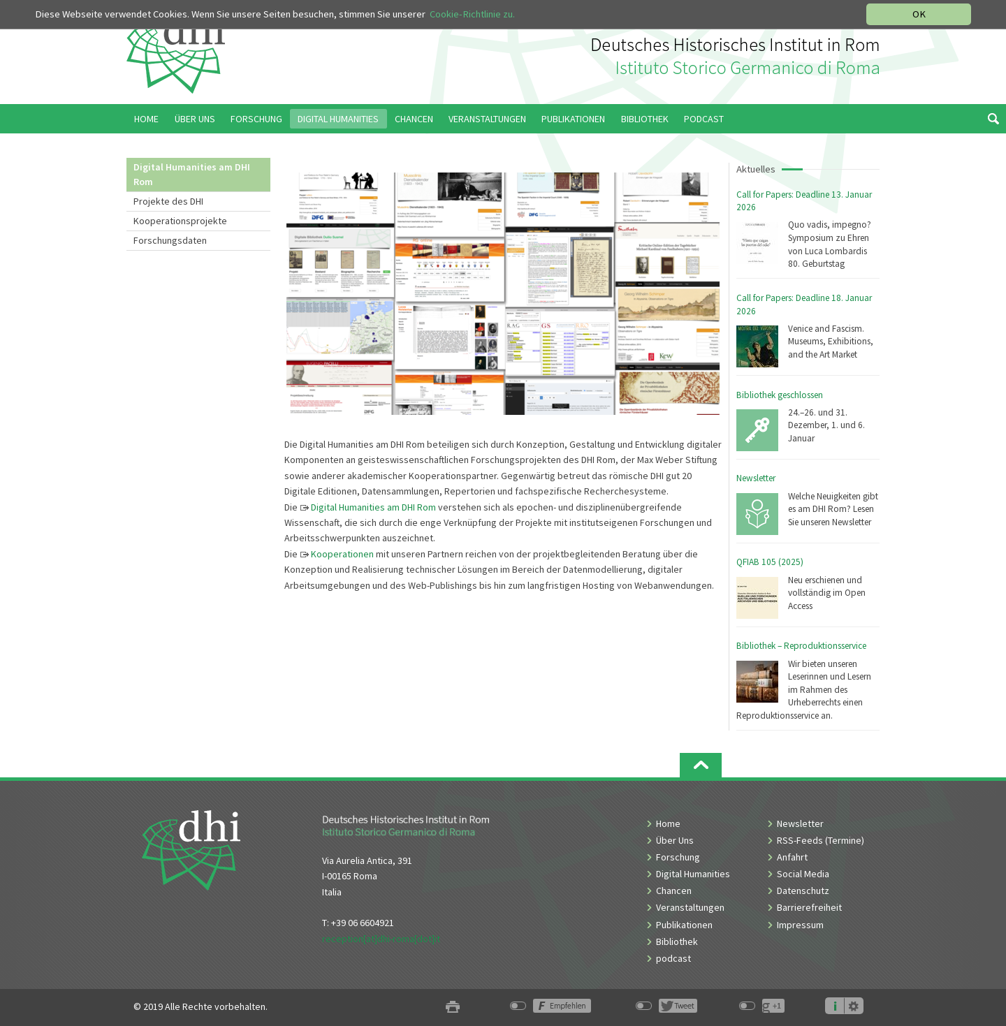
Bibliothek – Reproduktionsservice (801, 646)
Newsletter (755, 478)
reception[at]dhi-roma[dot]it (381, 938)
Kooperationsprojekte (180, 220)
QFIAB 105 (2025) (769, 562)
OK (919, 14)
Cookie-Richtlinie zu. (472, 14)
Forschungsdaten (170, 240)
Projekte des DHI (168, 201)
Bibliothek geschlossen (779, 395)
